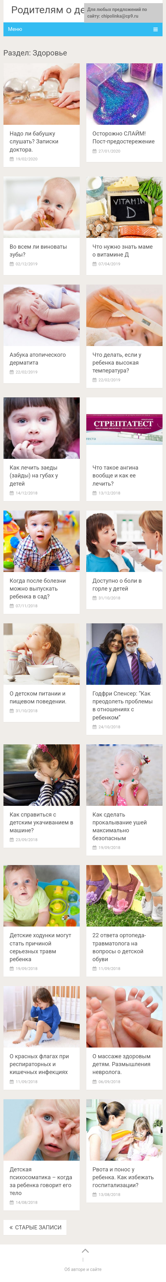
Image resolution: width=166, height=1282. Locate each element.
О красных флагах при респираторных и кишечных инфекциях (39, 1064)
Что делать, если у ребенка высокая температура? (117, 362)
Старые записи (35, 1227)
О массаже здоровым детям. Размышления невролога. (122, 1064)
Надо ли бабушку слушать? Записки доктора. (34, 141)
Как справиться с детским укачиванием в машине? (41, 822)
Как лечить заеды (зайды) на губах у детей (34, 475)
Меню (15, 29)
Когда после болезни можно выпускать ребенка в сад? (38, 588)
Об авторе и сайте (83, 1269)
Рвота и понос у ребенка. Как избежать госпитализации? (123, 1177)
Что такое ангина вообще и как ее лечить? (116, 475)
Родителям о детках (58, 10)
